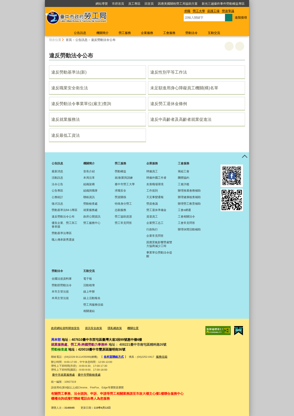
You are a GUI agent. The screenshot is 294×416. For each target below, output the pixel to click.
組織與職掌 (90, 190)
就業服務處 (90, 210)
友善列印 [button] (229, 46)
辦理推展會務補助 (189, 190)
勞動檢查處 (90, 203)
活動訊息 (57, 177)
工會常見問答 (186, 222)
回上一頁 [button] (239, 46)
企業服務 (147, 33)
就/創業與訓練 (124, 177)
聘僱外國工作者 (156, 177)
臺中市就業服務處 (62, 373)
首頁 (69, 39)
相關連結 (89, 311)
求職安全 (120, 190)
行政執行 (152, 229)
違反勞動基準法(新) (69, 72)
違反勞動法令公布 (103, 39)
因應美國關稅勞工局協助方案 (178, 3)
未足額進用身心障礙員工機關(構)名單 (184, 88)
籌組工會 (183, 171)
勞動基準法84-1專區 (64, 210)
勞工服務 (125, 33)
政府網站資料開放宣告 (64, 328)
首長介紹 (89, 171)
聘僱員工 (152, 171)
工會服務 (169, 33)
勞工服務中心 (91, 222)
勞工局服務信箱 (93, 304)
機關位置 (128, 328)
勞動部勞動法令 (62, 285)
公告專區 (57, 190)
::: (43, 1)
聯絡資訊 (89, 197)
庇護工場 (213, 11)
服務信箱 (160, 356)
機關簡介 (102, 33)
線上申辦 (89, 291)
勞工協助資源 (123, 216)
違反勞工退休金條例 (168, 103)
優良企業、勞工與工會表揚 (64, 224)
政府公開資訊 (91, 216)
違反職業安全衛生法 (69, 88)
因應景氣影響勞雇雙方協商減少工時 (159, 244)
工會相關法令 (186, 216)
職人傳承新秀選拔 (63, 239)
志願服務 (120, 210)
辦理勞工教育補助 (189, 203)
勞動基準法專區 (62, 233)
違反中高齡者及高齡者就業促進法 (181, 119)
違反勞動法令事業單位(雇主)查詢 (81, 103)
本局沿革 (89, 177)
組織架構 (89, 184)
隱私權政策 (111, 328)
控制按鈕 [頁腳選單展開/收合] (244, 156)
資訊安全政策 (91, 328)
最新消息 (57, 171)
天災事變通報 (155, 197)
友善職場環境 (155, 184)
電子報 (87, 278)
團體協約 (183, 177)
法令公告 (57, 184)
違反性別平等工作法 (168, 72)
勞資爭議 (228, 11)
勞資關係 (120, 197)
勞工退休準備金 (156, 210)
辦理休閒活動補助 (189, 229)
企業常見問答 (155, 235)
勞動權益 (120, 171)
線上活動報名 (91, 298)
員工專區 (134, 3)
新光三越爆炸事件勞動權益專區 (223, 3)
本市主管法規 (60, 291)
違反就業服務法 (65, 119)
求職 (187, 11)
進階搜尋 (241, 17)
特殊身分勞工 (123, 203)
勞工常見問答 (123, 222)
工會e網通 (184, 210)
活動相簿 (89, 285)
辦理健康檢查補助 (189, 197)
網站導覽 (102, 3)
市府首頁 (118, 3)
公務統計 (57, 197)
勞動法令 (191, 33)
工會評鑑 (183, 184)
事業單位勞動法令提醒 (159, 254)
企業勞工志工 (155, 222)
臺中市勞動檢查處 (86, 373)
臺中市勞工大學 (125, 184)
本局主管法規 (60, 298)
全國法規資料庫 (62, 278)
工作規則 (152, 190)
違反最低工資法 (65, 135)
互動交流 (214, 33)
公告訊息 (80, 33)
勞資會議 (152, 203)
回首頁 (149, 3)
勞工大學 (199, 11)
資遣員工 (152, 216)
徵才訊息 (57, 203)
